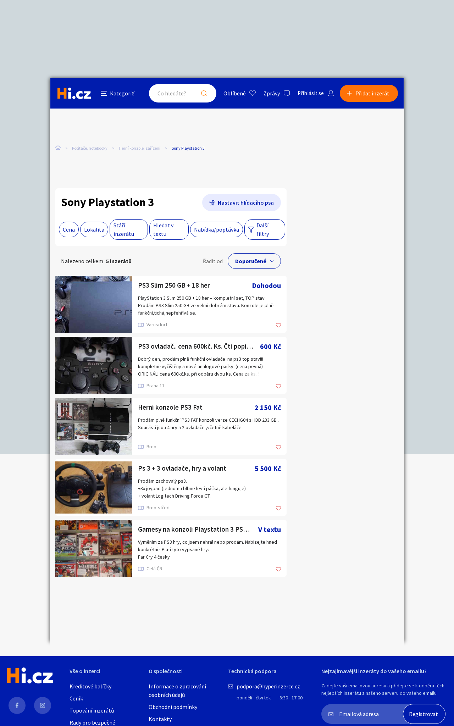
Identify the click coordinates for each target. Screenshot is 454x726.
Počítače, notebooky (89, 148)
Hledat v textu (163, 230)
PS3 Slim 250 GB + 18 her (175, 285)
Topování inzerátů (92, 710)
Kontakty (160, 718)
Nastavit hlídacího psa (246, 202)
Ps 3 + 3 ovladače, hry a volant (183, 468)
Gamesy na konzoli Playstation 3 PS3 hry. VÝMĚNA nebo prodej (198, 529)
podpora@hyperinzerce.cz (268, 686)
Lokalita (94, 229)
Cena (69, 229)
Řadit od (213, 261)
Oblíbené (232, 93)
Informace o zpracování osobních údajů (177, 690)
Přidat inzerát (373, 93)
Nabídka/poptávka (216, 229)
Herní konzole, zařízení (139, 148)
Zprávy (269, 93)
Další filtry (262, 230)
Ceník (76, 698)
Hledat (201, 93)
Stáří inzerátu (124, 230)
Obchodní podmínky (173, 706)
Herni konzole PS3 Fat (171, 407)
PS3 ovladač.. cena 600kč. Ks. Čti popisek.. (199, 346)
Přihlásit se (309, 93)
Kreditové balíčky (90, 686)
